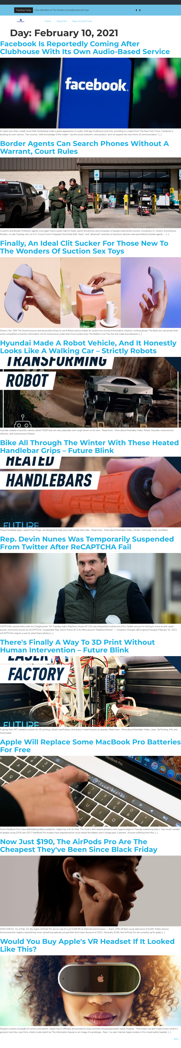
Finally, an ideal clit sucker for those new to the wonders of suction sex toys (84, 247)
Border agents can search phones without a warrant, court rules (84, 147)
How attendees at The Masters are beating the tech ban (62, 10)
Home (48, 21)
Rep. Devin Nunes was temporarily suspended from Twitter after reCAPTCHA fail (87, 543)
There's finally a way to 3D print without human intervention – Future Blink (77, 646)
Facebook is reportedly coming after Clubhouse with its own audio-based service (85, 47)
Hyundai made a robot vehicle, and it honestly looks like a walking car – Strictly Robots (88, 347)
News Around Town (82, 21)
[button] (140, 10)
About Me (61, 21)
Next (177, 1039)
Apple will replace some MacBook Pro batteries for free (90, 746)
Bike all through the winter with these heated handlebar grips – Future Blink (89, 446)
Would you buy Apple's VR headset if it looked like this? (87, 945)
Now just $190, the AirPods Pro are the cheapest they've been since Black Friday (78, 845)
